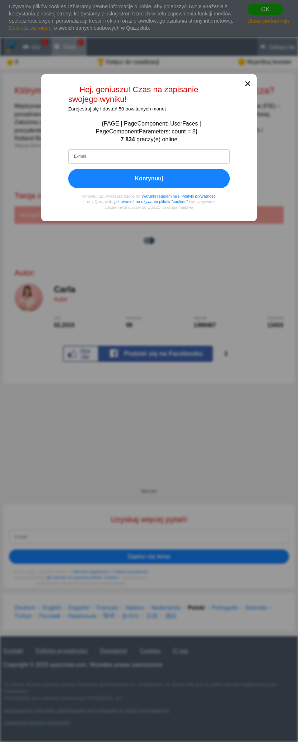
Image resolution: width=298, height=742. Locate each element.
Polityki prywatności (198, 196)
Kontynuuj (149, 178)
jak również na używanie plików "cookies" (151, 201)
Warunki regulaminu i (160, 196)
